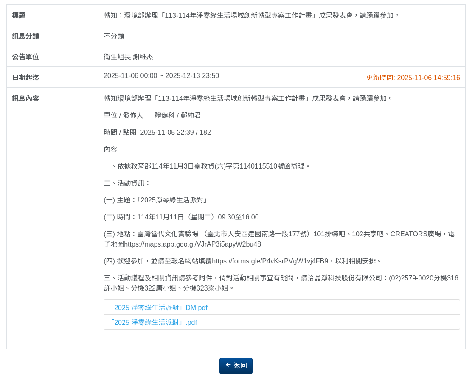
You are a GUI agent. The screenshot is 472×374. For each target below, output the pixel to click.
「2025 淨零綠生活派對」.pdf (152, 322)
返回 (236, 365)
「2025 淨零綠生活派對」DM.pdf (157, 307)
